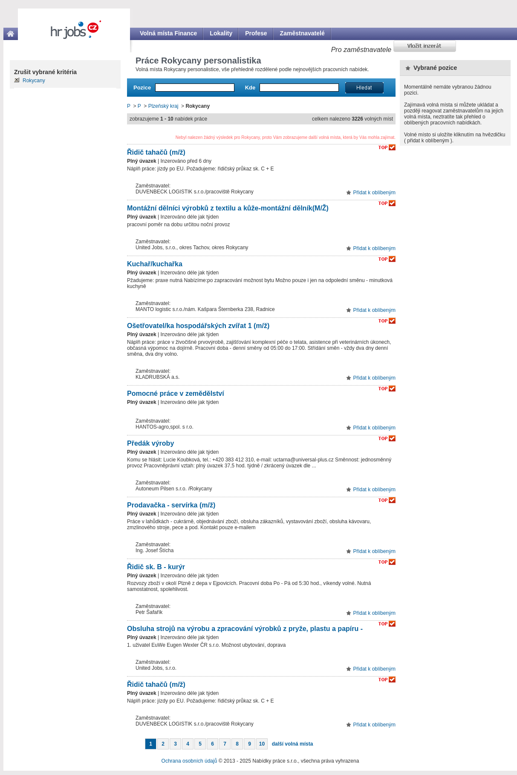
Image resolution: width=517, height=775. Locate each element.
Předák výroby (150, 443)
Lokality (221, 33)
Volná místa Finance (168, 33)
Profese (256, 33)
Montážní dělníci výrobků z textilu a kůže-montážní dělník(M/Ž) (228, 208)
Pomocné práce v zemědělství (175, 393)
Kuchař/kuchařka (154, 264)
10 (262, 744)
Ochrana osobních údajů (189, 761)
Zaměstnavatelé (302, 33)
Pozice (142, 87)
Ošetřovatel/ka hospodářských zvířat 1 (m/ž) (198, 325)
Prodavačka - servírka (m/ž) (171, 505)
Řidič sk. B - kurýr (156, 566)
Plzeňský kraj (163, 106)
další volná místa (292, 744)
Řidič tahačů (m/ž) (156, 152)
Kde (250, 87)
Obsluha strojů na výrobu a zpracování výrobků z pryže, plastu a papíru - (245, 628)
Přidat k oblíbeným (374, 193)
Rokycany (34, 81)
